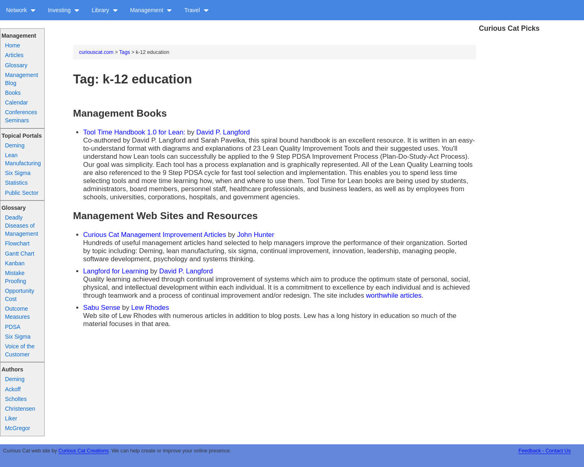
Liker (11, 418)
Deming (14, 145)
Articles (14, 55)
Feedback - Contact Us (544, 451)
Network (21, 10)
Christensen (20, 408)
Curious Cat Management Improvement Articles (154, 235)
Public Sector (21, 193)
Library (105, 10)
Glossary (16, 65)
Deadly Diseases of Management (21, 225)
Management (151, 10)
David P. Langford (223, 132)
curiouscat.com (96, 52)
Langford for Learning (115, 271)
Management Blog (21, 79)
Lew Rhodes (150, 307)
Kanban (14, 263)
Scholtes (16, 399)
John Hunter (255, 235)
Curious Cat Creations (83, 451)
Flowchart (17, 243)
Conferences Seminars (21, 116)
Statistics (16, 182)
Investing (63, 10)
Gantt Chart (19, 253)
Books (13, 93)
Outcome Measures (17, 312)
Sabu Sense (101, 307)
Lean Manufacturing (23, 159)
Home (12, 45)
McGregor (17, 428)
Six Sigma (17, 173)
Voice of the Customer (19, 350)
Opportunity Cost (19, 295)
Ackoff (13, 389)
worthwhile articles (393, 295)
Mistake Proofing (15, 277)
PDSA (12, 327)
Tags (124, 52)
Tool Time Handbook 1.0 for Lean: (135, 132)
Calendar (16, 102)
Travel (196, 10)
